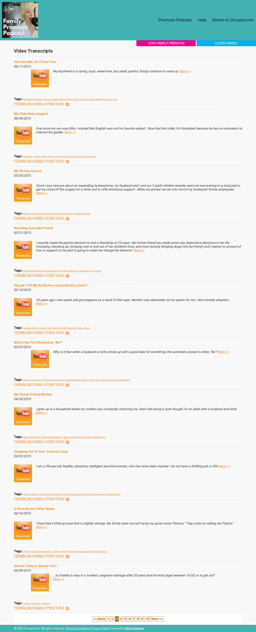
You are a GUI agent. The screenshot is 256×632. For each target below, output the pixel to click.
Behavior (47, 99)
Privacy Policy (100, 628)
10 (147, 619)
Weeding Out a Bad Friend (33, 228)
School (74, 156)
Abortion (27, 328)
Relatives (95, 551)
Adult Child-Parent (31, 437)
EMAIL (39, 104)
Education (27, 156)
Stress (104, 551)
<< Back (99, 619)
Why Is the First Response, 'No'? (38, 342)
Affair (34, 213)
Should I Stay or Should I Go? (35, 566)
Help (202, 20)
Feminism (36, 380)
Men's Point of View (68, 99)
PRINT (51, 104)
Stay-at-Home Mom (87, 156)
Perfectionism (76, 494)
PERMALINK (23, 104)
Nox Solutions (134, 628)
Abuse (35, 328)
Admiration (28, 99)
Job (52, 494)
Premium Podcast (175, 20)
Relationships (99, 437)
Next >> (157, 619)
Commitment (67, 213)
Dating (55, 99)
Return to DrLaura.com (233, 20)
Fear (49, 328)
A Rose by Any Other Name (34, 509)
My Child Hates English (31, 114)
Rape (79, 328)
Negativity (69, 380)
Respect (83, 99)
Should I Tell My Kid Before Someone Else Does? (51, 285)
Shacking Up (75, 271)
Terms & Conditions (77, 628)
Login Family (229, 43)
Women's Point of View (106, 99)
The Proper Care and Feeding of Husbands (109, 380)
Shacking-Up (88, 271)
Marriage (85, 213)
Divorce (42, 328)
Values (91, 99)
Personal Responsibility (95, 494)
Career (26, 494)
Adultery (27, 213)
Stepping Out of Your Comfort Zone (41, 452)
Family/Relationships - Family (45, 551)
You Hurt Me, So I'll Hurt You (35, 62)
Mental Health (59, 328)
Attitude (38, 99)
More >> (185, 71)
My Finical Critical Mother (33, 394)
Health (77, 213)
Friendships (51, 271)
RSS (61, 104)
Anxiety (26, 551)
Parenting (65, 156)
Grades (36, 156)
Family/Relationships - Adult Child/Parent (61, 437)
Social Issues (81, 380)
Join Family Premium (175, 43)
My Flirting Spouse (28, 171)
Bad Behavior (44, 213)
